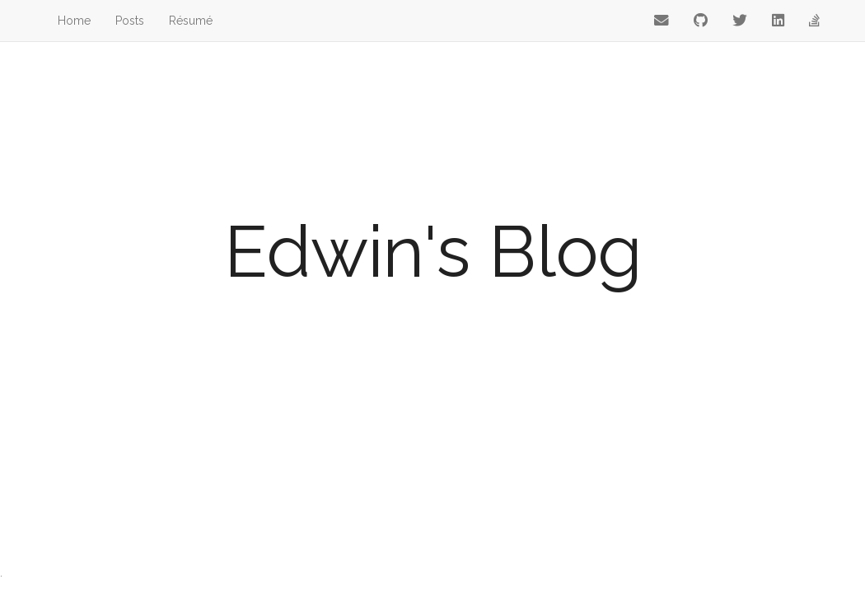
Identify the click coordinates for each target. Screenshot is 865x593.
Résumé (191, 20)
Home (74, 20)
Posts (129, 20)
